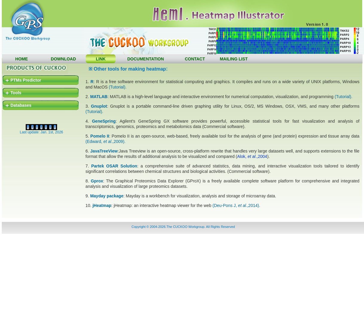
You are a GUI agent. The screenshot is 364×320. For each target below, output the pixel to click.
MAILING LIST (233, 59)
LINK (101, 59)
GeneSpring (104, 121)
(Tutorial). (117, 87)
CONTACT (195, 59)
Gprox (97, 181)
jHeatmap (101, 205)
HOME (21, 59)
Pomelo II (99, 136)
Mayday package (106, 195)
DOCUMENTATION (145, 59)
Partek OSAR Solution (114, 166)
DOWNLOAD (63, 59)
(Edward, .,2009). (105, 141)
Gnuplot (99, 106)
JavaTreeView (104, 151)
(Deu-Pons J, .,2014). (236, 205)
